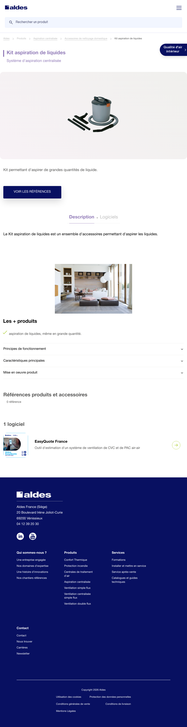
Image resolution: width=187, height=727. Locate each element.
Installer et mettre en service (129, 566)
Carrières (22, 648)
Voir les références (32, 192)
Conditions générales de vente (73, 704)
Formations (118, 560)
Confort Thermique (75, 560)
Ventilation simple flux (77, 588)
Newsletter (23, 654)
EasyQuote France (51, 442)
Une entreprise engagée (31, 560)
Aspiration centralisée (45, 39)
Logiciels (109, 217)
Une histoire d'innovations (32, 572)
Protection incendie (76, 566)
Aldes (6, 39)
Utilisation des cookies (68, 697)
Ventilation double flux (77, 604)
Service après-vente (124, 572)
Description (81, 217)
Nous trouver (24, 642)
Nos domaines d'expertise (32, 566)
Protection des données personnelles (110, 697)
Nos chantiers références (32, 578)
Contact (21, 636)
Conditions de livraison (118, 704)
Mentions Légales (66, 711)
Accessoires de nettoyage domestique (86, 39)
